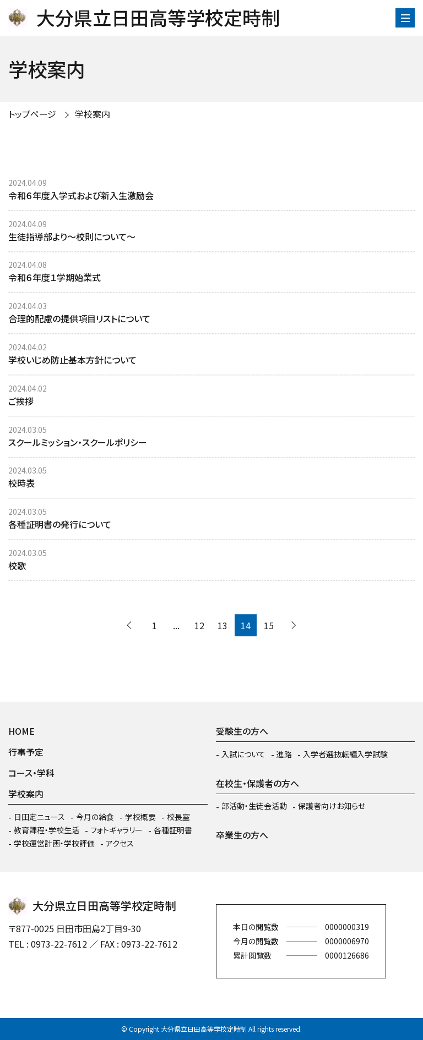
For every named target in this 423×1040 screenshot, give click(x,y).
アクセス (120, 843)
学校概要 (140, 816)
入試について (243, 754)
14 (246, 625)
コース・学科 (31, 772)
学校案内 (92, 113)
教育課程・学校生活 (46, 829)
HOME (21, 731)
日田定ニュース (39, 816)
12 (199, 625)
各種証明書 (173, 829)
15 (269, 625)
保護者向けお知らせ (331, 805)
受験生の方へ (242, 731)
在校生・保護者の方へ (257, 783)
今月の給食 (95, 816)
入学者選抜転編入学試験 (345, 754)
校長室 (178, 816)
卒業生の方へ (242, 834)
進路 (284, 754)
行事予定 (26, 751)
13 (222, 625)
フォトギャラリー (116, 829)
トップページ (32, 113)
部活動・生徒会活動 (254, 805)
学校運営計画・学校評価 (54, 843)
